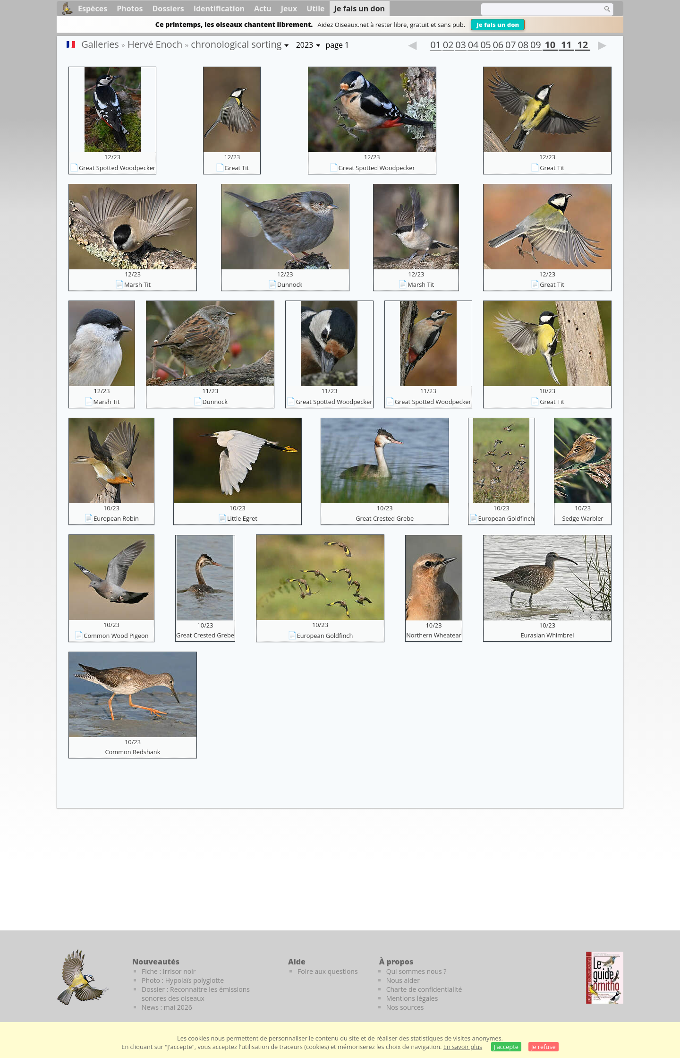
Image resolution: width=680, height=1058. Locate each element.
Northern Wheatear (433, 635)
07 (510, 46)
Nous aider (403, 980)
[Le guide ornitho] (604, 978)
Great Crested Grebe (385, 518)
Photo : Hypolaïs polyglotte (183, 980)
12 (583, 46)
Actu (263, 8)
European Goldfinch (506, 518)
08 (523, 46)
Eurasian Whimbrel (547, 635)
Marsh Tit (137, 284)
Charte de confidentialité (424, 989)
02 (448, 46)
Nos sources (405, 1007)
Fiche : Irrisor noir (169, 971)
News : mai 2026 (167, 1007)
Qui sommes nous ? (416, 971)
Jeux (289, 8)
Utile (315, 8)
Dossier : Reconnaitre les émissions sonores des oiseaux (196, 994)
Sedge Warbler (582, 518)
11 (566, 46)
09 (535, 46)
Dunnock (289, 284)
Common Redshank (133, 752)
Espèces (92, 8)
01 (435, 46)
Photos (130, 8)
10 (550, 46)
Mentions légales (412, 998)
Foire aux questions (328, 971)
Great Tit (237, 167)
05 (485, 46)
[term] (535, 9)
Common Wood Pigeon (116, 635)
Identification (219, 8)
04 (473, 46)
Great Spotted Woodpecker (117, 167)
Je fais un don (497, 24)
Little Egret (242, 518)
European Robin (116, 518)
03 (460, 46)
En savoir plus (462, 1046)
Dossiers (168, 8)
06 (498, 46)
